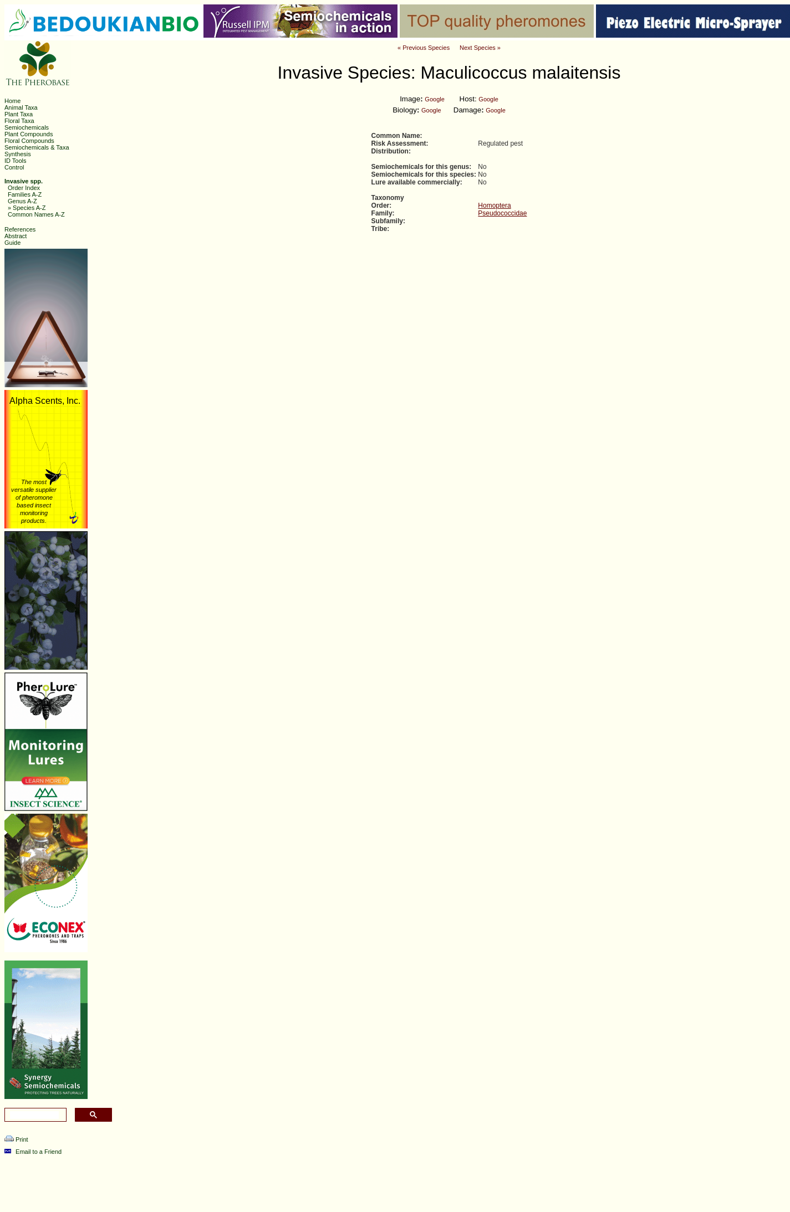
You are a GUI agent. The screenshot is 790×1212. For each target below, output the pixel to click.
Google (434, 99)
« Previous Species (423, 47)
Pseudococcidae (502, 213)
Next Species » (480, 47)
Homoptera (494, 205)
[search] (34, 1115)
